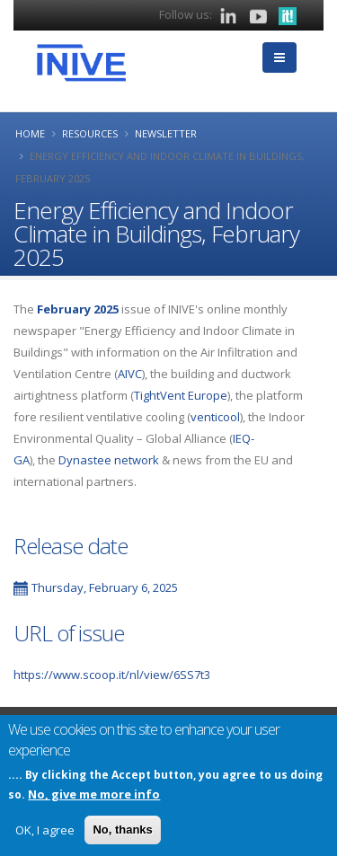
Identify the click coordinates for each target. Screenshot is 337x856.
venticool (215, 417)
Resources (90, 133)
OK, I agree (45, 833)
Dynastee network (108, 460)
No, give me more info (94, 798)
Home (30, 133)
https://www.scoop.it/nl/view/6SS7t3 (111, 674)
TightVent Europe (180, 395)
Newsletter (166, 133)
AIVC (130, 374)
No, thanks (122, 833)
